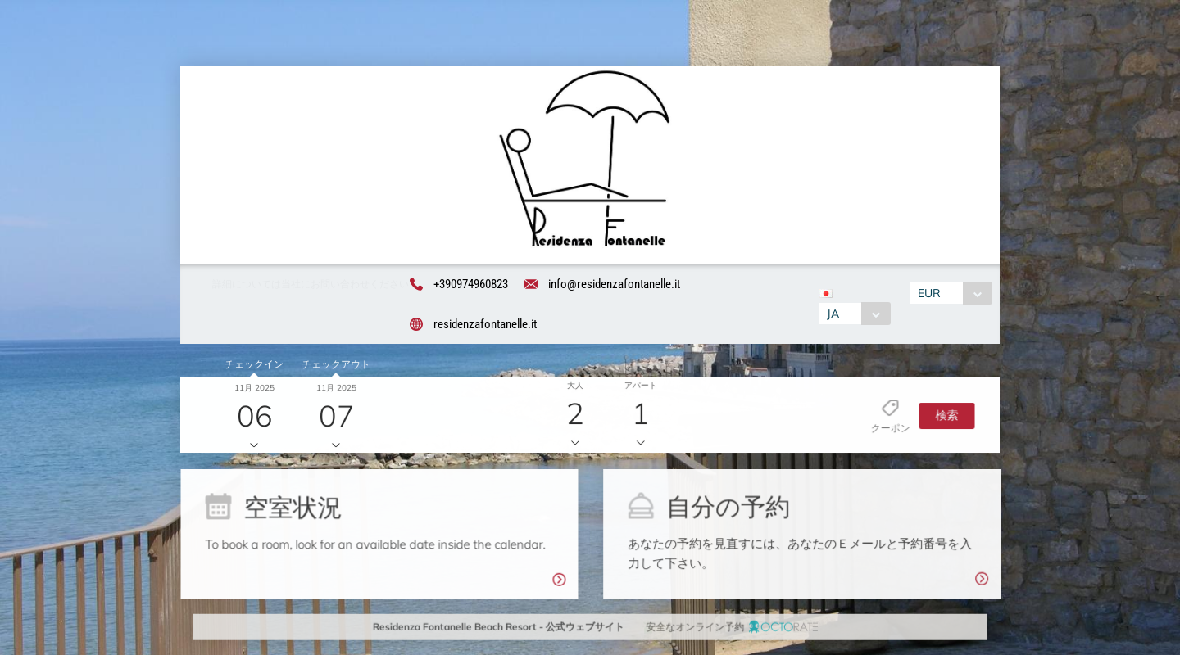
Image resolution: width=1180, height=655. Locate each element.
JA (831, 315)
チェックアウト (332, 367)
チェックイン (251, 367)
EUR (930, 294)
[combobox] (853, 315)
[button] (942, 416)
